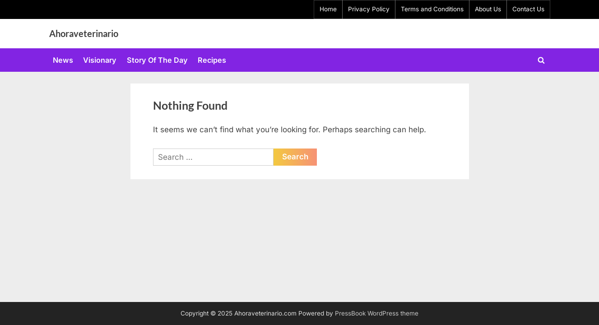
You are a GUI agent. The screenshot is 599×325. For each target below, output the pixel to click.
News (63, 60)
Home (328, 9)
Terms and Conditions (432, 9)
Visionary (99, 60)
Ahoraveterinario (83, 33)
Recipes (212, 60)
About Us (488, 9)
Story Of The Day (157, 60)
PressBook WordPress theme (376, 313)
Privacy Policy (369, 9)
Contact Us (528, 9)
